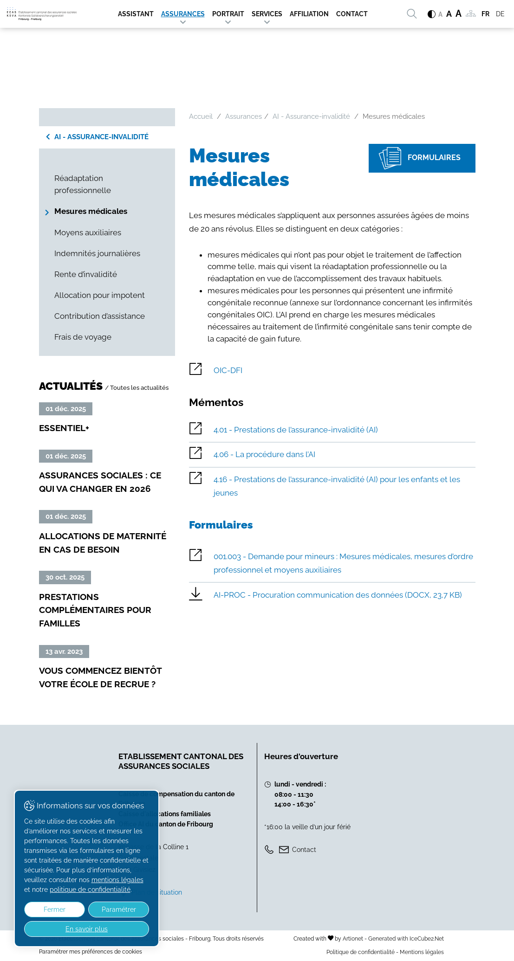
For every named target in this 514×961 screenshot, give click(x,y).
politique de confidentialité (82, 889)
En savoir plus (80, 929)
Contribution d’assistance (99, 316)
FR (485, 14)
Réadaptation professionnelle (82, 184)
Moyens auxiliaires (87, 232)
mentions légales (93, 880)
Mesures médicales (90, 211)
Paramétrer (110, 909)
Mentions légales (422, 951)
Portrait (228, 14)
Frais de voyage (82, 337)
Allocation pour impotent (99, 295)
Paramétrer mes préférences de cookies (90, 951)
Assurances (183, 14)
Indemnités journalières (97, 253)
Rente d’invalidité (85, 274)
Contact (352, 14)
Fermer (52, 909)
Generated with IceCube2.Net (406, 938)
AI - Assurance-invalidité (101, 137)
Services (267, 14)
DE (500, 14)
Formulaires (415, 159)
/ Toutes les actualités (137, 387)
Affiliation (309, 14)
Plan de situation (156, 892)
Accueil (201, 116)
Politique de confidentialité (360, 951)
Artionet (353, 938)
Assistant (136, 14)
